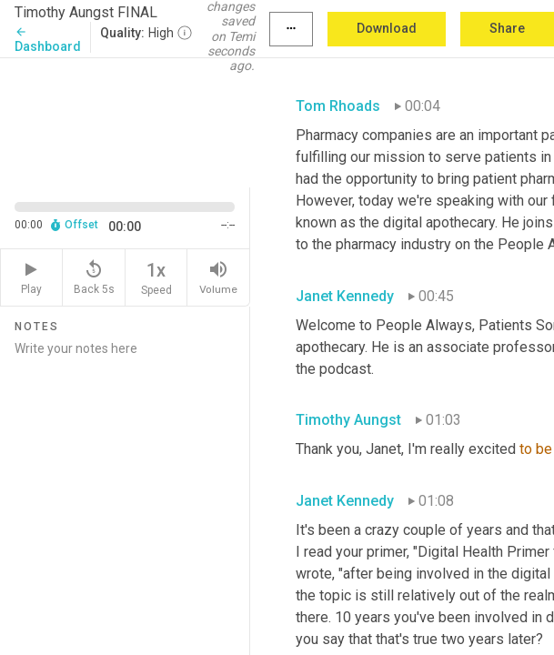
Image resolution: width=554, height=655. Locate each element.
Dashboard (48, 39)
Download (387, 28)
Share (507, 28)
